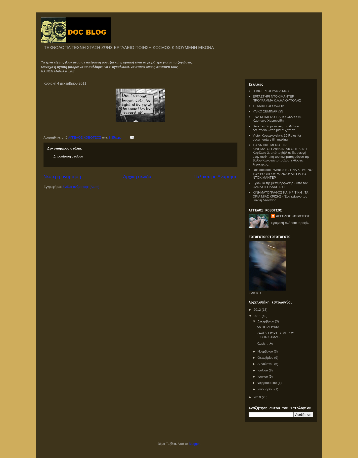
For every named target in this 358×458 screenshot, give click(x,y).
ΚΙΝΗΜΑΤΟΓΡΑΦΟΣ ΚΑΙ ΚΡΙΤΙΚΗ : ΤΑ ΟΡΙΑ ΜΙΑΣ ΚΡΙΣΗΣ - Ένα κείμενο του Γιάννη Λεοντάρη (280, 196)
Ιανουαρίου (266, 389)
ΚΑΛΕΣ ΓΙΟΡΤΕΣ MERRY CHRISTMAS (275, 335)
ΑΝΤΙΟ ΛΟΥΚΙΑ (268, 327)
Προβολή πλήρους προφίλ (290, 223)
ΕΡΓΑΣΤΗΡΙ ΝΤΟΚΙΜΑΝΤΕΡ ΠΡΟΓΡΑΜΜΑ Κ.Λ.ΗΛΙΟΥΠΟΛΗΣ (277, 98)
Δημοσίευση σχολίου (68, 156)
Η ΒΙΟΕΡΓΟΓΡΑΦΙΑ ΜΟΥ (271, 91)
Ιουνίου (263, 376)
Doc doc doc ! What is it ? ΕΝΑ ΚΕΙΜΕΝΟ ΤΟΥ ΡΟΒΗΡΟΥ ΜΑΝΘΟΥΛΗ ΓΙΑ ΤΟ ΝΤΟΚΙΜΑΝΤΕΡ (283, 173)
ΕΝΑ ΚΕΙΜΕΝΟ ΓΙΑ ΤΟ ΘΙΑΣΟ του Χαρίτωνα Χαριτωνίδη (277, 119)
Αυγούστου (266, 364)
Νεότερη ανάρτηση (62, 176)
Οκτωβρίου (266, 357)
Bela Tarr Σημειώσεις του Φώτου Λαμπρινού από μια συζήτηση (276, 128)
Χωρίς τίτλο (265, 343)
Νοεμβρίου (266, 351)
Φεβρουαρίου (268, 383)
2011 (258, 316)
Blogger (194, 444)
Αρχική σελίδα (137, 176)
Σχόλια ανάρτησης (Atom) (81, 187)
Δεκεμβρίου (266, 321)
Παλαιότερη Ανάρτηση (215, 176)
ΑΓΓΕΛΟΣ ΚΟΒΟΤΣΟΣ (293, 216)
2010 (258, 397)
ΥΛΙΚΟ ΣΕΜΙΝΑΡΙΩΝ (268, 111)
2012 (258, 309)
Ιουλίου (263, 370)
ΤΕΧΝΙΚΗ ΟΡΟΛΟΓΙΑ (268, 106)
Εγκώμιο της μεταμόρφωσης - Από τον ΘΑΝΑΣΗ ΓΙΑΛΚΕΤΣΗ (280, 185)
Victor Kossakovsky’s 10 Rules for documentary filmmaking (277, 137)
